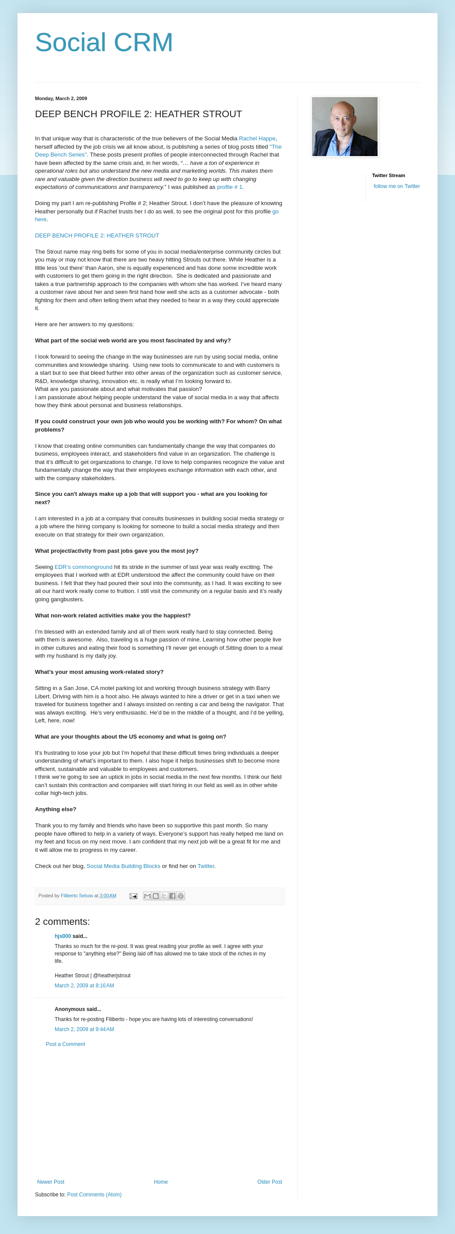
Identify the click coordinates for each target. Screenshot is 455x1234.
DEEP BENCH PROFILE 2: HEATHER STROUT (97, 235)
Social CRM (104, 42)
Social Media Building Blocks (124, 866)
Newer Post (50, 1182)
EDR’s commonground (83, 567)
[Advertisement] (159, 1113)
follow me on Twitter (397, 186)
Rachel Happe (257, 138)
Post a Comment (65, 1044)
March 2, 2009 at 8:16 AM (84, 986)
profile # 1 (229, 187)
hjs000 (63, 936)
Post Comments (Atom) (94, 1195)
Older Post (269, 1182)
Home (161, 1182)
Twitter (205, 866)
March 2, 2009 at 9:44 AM (84, 1029)
